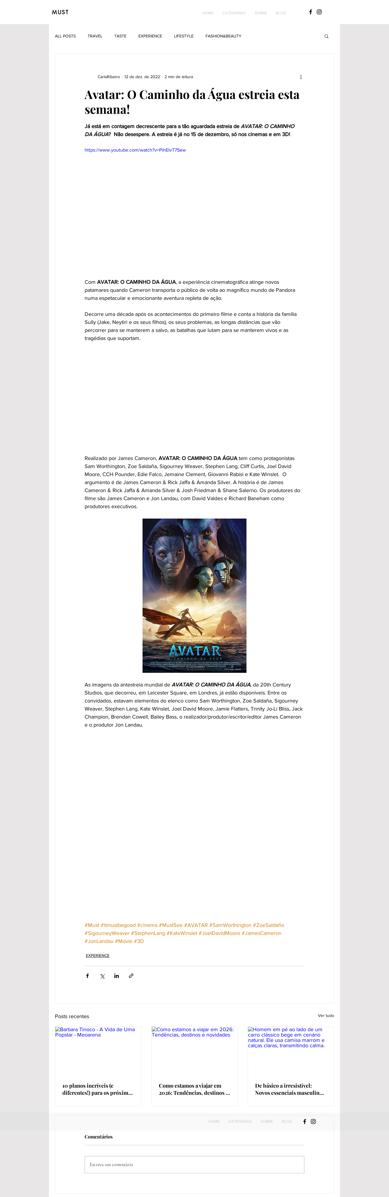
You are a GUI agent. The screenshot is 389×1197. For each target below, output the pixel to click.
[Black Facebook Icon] (310, 12)
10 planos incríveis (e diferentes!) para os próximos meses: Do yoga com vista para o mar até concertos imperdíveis (98, 1089)
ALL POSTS (65, 36)
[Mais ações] (300, 76)
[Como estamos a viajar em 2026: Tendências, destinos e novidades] (195, 1051)
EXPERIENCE (150, 36)
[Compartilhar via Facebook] (87, 976)
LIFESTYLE (184, 36)
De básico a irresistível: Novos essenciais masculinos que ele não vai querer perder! (290, 1089)
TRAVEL (95, 36)
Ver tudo (326, 1015)
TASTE (120, 36)
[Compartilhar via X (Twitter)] (102, 976)
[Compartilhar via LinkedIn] (116, 976)
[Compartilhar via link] (131, 976)
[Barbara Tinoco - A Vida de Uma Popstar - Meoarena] (98, 1051)
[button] (234, 13)
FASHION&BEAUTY (223, 36)
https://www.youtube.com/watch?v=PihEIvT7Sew (135, 149)
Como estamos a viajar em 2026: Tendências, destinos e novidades (193, 1089)
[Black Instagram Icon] (319, 12)
